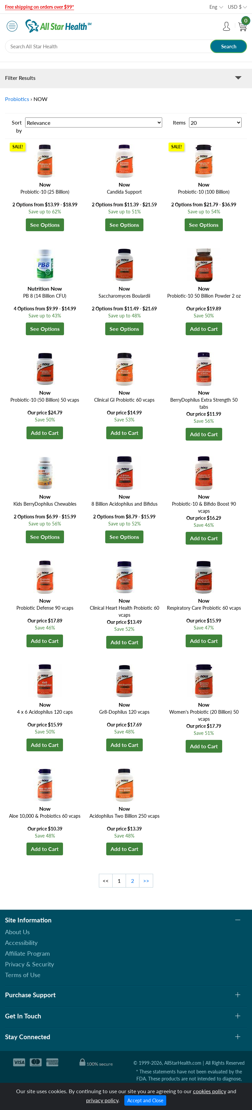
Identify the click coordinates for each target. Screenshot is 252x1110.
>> (146, 880)
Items (179, 122)
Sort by (17, 126)
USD (235, 7)
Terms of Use (23, 974)
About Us (17, 932)
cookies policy (209, 1091)
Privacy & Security (29, 964)
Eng (213, 7)
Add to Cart (204, 328)
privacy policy (102, 1100)
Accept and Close (145, 1100)
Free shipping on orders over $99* (39, 7)
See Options (45, 224)
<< (106, 880)
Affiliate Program (27, 953)
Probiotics (17, 99)
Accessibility (21, 942)
